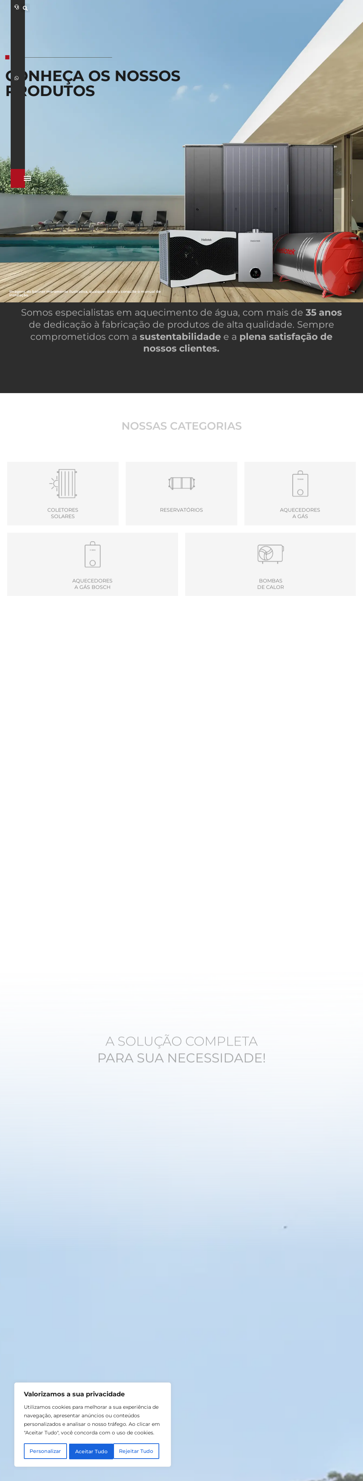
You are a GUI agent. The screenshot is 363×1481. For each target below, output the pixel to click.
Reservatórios (181, 542)
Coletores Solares (62, 545)
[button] (285, 8)
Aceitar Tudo (139, 1451)
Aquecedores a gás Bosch (92, 616)
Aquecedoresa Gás (300, 545)
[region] (92, 1425)
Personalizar (45, 1451)
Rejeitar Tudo (92, 1451)
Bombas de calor (270, 616)
